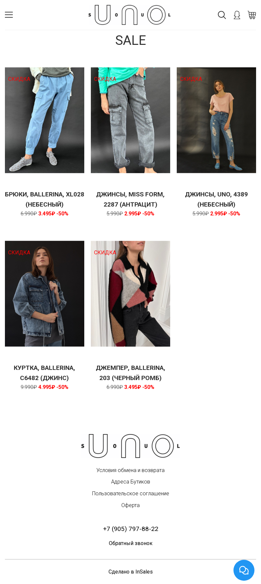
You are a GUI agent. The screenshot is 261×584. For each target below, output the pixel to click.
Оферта (130, 505)
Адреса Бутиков (130, 482)
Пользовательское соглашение (130, 493)
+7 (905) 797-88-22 (130, 529)
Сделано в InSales (131, 572)
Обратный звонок (130, 543)
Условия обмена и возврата (130, 470)
